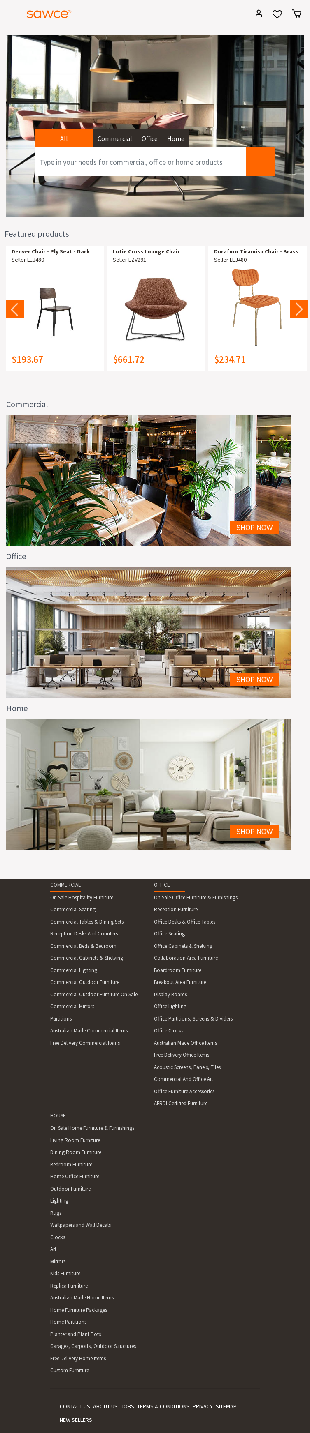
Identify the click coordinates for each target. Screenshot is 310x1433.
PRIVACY (203, 1406)
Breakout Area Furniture (180, 982)
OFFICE (162, 884)
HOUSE (58, 1115)
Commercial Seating (73, 909)
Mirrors (57, 1261)
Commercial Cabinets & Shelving (86, 957)
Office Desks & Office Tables (184, 921)
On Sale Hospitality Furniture (81, 897)
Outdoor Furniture (70, 1188)
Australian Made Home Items (82, 1297)
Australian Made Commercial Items (89, 1030)
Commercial (115, 138)
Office (150, 138)
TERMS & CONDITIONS (163, 1406)
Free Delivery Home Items (78, 1358)
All (64, 138)
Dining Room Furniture (75, 1152)
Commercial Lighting (73, 970)
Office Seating (169, 933)
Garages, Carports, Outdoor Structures (93, 1346)
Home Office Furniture (74, 1176)
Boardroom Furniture (177, 970)
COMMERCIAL (65, 884)
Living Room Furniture (75, 1140)
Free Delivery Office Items (181, 1054)
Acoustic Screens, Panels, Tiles (187, 1067)
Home (175, 138)
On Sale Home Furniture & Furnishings (92, 1127)
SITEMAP (226, 1406)
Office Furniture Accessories (184, 1091)
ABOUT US (105, 1406)
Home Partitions (68, 1321)
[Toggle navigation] (10, 15)
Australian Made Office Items (185, 1042)
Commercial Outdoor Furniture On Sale (94, 994)
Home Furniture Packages (78, 1309)
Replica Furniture (69, 1285)
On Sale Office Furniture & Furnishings (196, 897)
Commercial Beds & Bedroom (83, 945)
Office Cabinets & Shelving (183, 945)
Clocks (57, 1237)
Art (53, 1249)
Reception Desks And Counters (84, 933)
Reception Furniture (176, 909)
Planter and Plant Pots (75, 1334)
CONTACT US (75, 1406)
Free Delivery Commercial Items (85, 1042)
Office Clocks (168, 1030)
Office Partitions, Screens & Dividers (193, 1018)
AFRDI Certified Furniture (180, 1103)
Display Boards (170, 994)
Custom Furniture (69, 1370)
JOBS (127, 1406)
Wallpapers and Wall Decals (80, 1224)
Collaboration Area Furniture (186, 957)
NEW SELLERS (76, 1420)
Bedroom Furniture (71, 1164)
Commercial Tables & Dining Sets (87, 921)
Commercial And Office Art (183, 1079)
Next (299, 309)
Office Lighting (170, 1006)
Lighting (59, 1200)
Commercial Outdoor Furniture (84, 982)
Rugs (55, 1213)
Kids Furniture (65, 1273)
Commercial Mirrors (72, 1006)
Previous (15, 309)
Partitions (61, 1018)
